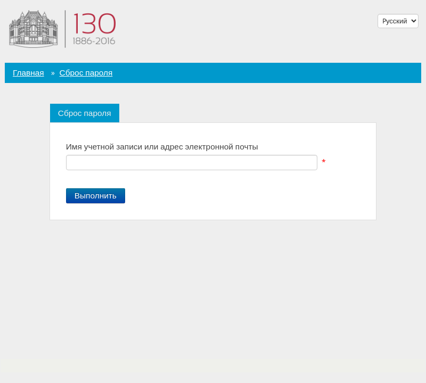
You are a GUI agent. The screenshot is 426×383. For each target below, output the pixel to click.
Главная (28, 73)
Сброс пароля (86, 73)
